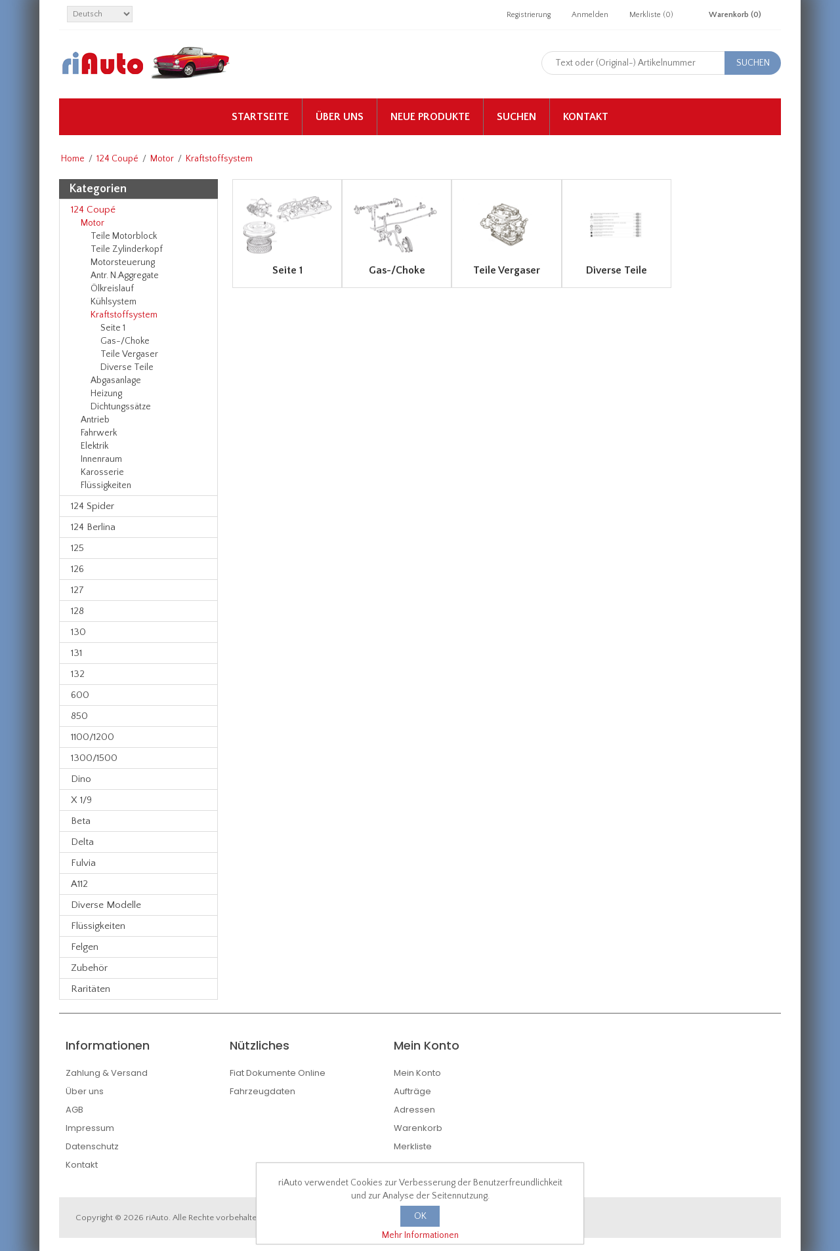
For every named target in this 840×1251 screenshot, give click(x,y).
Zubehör (89, 968)
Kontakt (585, 117)
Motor (162, 159)
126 (77, 569)
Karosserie (102, 472)
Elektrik (94, 446)
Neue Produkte (430, 117)
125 (77, 548)
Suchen (516, 117)
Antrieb (95, 420)
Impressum (90, 1128)
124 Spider (92, 506)
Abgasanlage (116, 380)
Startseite (260, 117)
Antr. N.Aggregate (125, 275)
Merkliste (413, 1146)
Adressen (414, 1109)
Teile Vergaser (129, 354)
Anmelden (590, 14)
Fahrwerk (99, 433)
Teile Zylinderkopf (127, 249)
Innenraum (101, 459)
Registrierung (529, 14)
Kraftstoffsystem (124, 315)
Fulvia (83, 863)
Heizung (106, 393)
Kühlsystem (113, 302)
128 (77, 611)
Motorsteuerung (123, 262)
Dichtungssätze (121, 406)
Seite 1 (112, 328)
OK (420, 1216)
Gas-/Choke (125, 341)
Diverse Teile (127, 367)
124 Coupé (117, 159)
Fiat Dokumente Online (278, 1073)
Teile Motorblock (124, 236)
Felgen (84, 947)
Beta (81, 821)
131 (76, 653)
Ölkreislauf (112, 288)
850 (79, 716)
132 (78, 674)
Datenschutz (92, 1146)
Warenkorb (418, 1128)
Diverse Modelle (106, 905)
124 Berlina (93, 527)
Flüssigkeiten (106, 485)
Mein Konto (417, 1073)
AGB (74, 1109)
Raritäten (90, 989)
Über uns (340, 117)
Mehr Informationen (420, 1235)
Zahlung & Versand (107, 1073)
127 (77, 590)
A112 (79, 884)
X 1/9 (81, 800)
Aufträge (412, 1091)
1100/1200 (92, 737)
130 (78, 632)
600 (80, 695)
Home (73, 159)
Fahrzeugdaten (262, 1091)
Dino (81, 779)
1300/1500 (94, 758)
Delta (82, 842)
